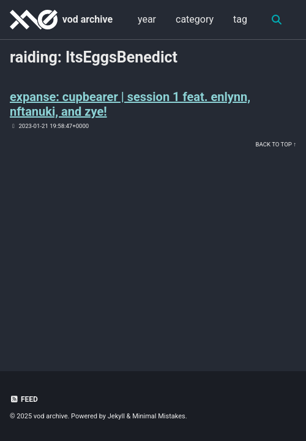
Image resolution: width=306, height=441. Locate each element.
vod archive (87, 19)
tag (240, 19)
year (147, 19)
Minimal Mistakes (158, 416)
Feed (24, 399)
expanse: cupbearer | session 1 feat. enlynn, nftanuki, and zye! (130, 104)
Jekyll (116, 416)
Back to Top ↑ (276, 144)
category (195, 19)
